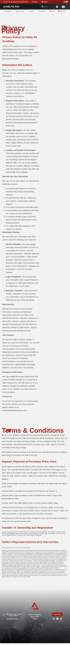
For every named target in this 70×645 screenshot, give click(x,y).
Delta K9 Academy (35, 614)
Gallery (35, 618)
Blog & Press (35, 616)
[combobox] (47, 6)
